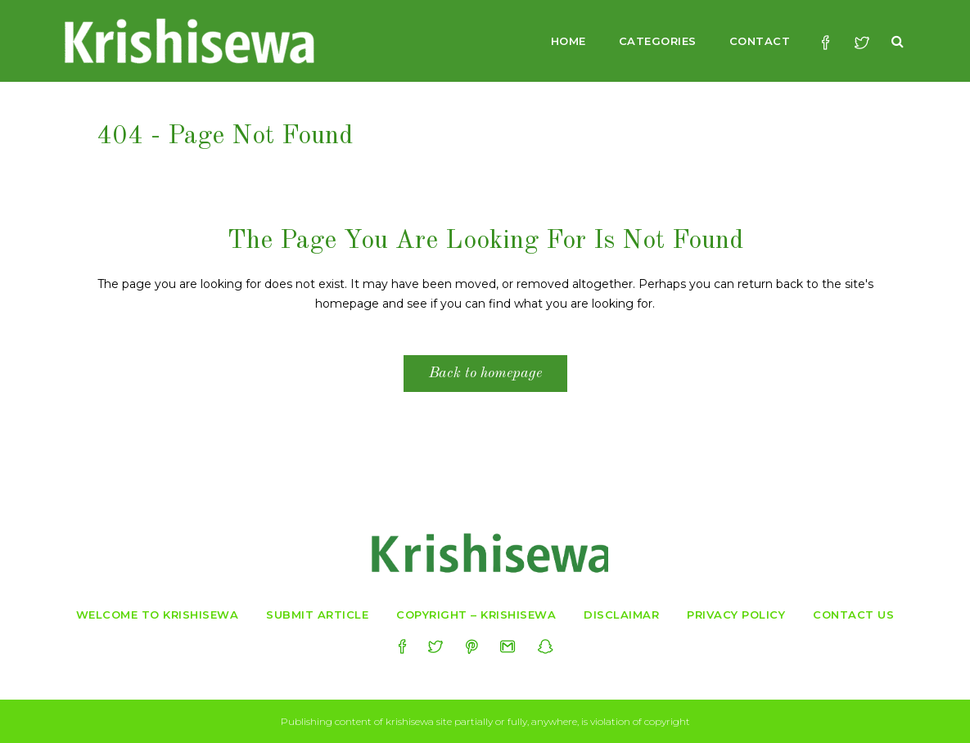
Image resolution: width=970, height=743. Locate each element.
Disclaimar (621, 614)
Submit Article (317, 614)
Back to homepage (485, 373)
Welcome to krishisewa (157, 614)
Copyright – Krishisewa (476, 614)
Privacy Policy (736, 614)
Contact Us (853, 614)
